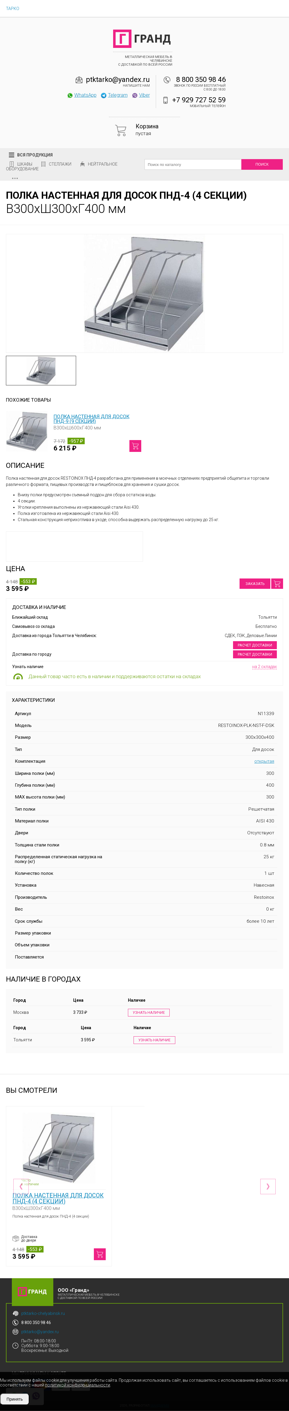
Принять (15, 1399)
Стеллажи (60, 164)
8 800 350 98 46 (201, 79)
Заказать (254, 583)
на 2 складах (264, 666)
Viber (140, 95)
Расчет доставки (255, 645)
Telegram (114, 95)
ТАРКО (12, 8)
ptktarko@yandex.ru (118, 79)
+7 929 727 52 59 (199, 100)
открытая (264, 761)
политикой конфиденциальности (77, 1385)
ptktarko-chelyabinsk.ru (43, 1314)
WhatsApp (82, 95)
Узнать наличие (149, 1013)
